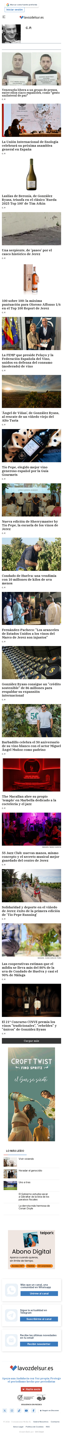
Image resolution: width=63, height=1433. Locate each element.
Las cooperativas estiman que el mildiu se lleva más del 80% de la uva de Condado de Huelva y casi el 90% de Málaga (30, 969)
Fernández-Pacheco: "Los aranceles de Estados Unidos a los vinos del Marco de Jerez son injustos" (30, 633)
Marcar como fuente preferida (21, 4)
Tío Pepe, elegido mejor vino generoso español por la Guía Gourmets (25, 471)
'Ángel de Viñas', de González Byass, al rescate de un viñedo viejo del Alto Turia (30, 416)
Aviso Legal (18, 1426)
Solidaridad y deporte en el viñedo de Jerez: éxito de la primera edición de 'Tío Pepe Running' (31, 911)
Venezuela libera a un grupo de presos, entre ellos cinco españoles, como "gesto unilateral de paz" (31, 93)
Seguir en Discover (49, 1410)
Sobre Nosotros (40, 1421)
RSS (48, 1426)
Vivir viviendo (19, 1162)
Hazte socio (31, 1389)
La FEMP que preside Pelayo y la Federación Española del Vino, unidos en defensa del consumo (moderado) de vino (27, 360)
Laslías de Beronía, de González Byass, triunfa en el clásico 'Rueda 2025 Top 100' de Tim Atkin (29, 199)
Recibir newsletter (38, 1344)
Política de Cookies (35, 1426)
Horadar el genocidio (23, 1173)
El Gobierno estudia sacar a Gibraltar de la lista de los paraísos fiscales (26, 1197)
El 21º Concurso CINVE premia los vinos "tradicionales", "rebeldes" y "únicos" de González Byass (29, 1025)
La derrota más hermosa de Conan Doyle (27, 1209)
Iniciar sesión (14, 9)
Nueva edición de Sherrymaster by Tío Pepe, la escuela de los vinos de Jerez (30, 525)
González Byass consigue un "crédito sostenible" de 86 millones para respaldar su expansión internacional (31, 689)
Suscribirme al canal (38, 1319)
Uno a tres (17, 1185)
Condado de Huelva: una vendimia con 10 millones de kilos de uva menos (29, 579)
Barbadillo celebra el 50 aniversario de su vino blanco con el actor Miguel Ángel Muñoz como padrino (31, 746)
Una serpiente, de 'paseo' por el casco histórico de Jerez (27, 252)
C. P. (4, 99)
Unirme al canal (39, 1293)
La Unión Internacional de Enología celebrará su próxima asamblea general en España (30, 145)
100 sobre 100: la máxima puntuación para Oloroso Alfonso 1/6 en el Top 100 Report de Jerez (31, 304)
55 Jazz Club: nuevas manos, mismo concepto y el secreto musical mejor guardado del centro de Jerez (30, 856)
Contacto (55, 1421)
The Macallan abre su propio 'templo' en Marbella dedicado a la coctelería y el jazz (29, 800)
